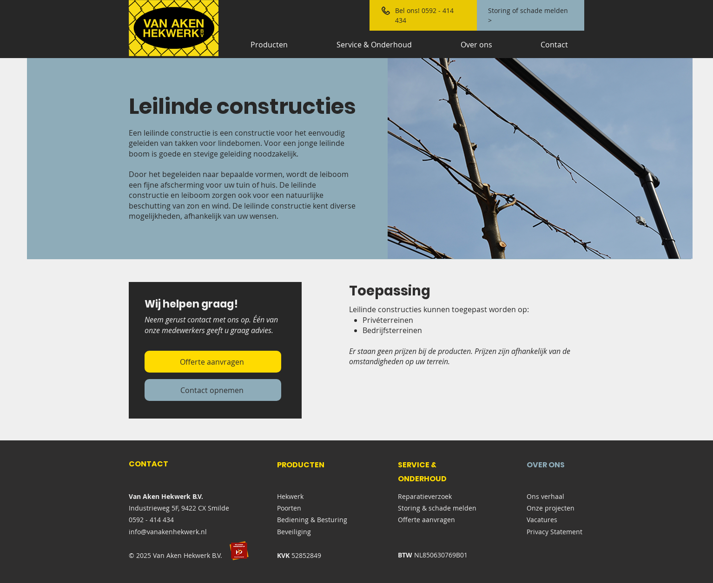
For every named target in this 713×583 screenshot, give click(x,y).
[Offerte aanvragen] (213, 362)
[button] (540, 158)
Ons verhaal (545, 496)
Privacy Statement (554, 531)
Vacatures (542, 519)
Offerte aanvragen (426, 519)
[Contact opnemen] (213, 390)
